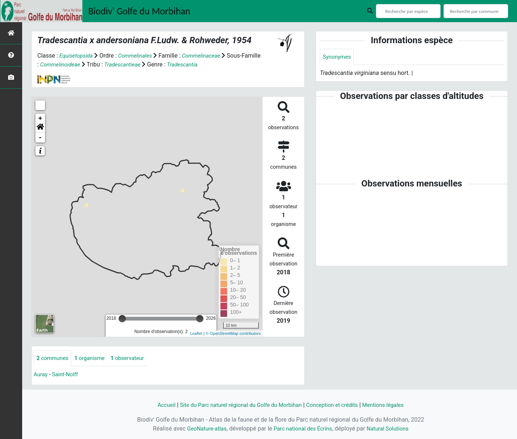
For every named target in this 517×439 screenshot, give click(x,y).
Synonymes (338, 57)
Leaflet (196, 333)
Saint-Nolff (67, 374)
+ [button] (40, 118)
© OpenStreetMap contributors (233, 333)
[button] (40, 128)
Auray (41, 374)
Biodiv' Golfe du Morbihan (139, 11)
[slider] (122, 318)
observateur (134, 358)
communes (54, 358)
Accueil (157, 404)
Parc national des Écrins (302, 428)
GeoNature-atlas (202, 428)
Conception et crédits (336, 404)
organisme (93, 358)
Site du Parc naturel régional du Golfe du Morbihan (238, 404)
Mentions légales (390, 404)
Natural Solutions (391, 428)
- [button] (40, 137)
